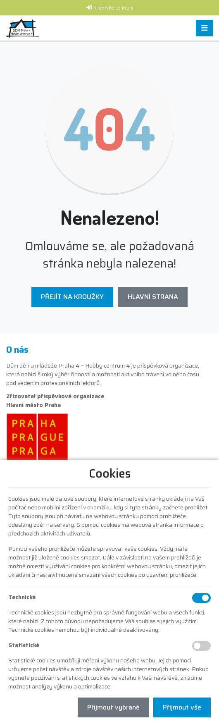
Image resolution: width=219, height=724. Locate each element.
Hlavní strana (153, 297)
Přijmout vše (182, 707)
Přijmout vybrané (113, 707)
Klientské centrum (113, 8)
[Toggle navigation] (204, 28)
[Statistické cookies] (201, 646)
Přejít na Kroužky (72, 297)
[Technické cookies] (201, 598)
